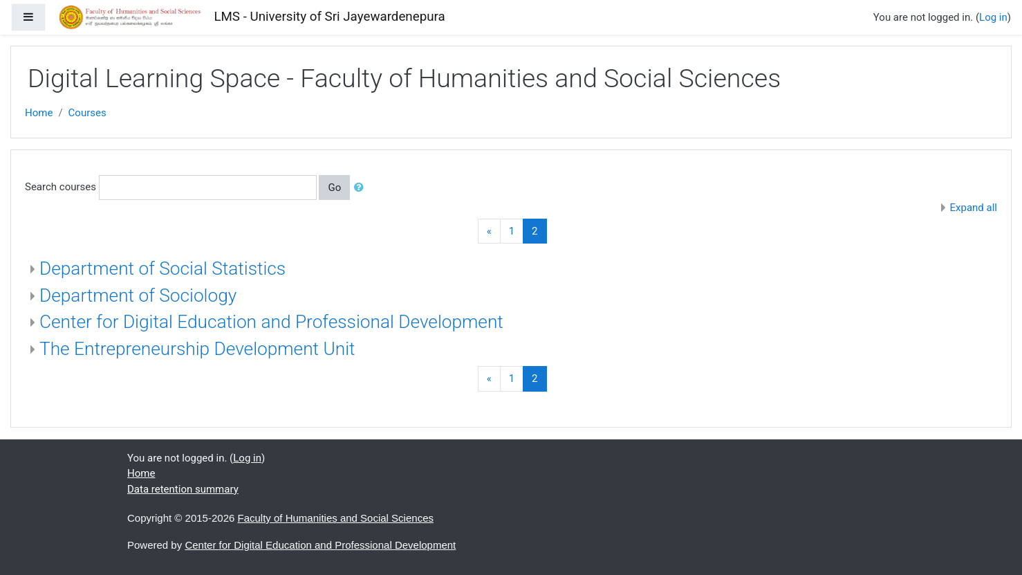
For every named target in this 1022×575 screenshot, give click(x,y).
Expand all (973, 207)
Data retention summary (183, 489)
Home (39, 113)
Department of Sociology (137, 295)
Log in (993, 17)
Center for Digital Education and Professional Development (271, 321)
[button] (362, 188)
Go (334, 187)
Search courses (60, 187)
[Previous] (489, 231)
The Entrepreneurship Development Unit (197, 348)
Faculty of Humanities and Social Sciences (336, 518)
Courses (87, 113)
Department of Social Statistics (162, 268)
